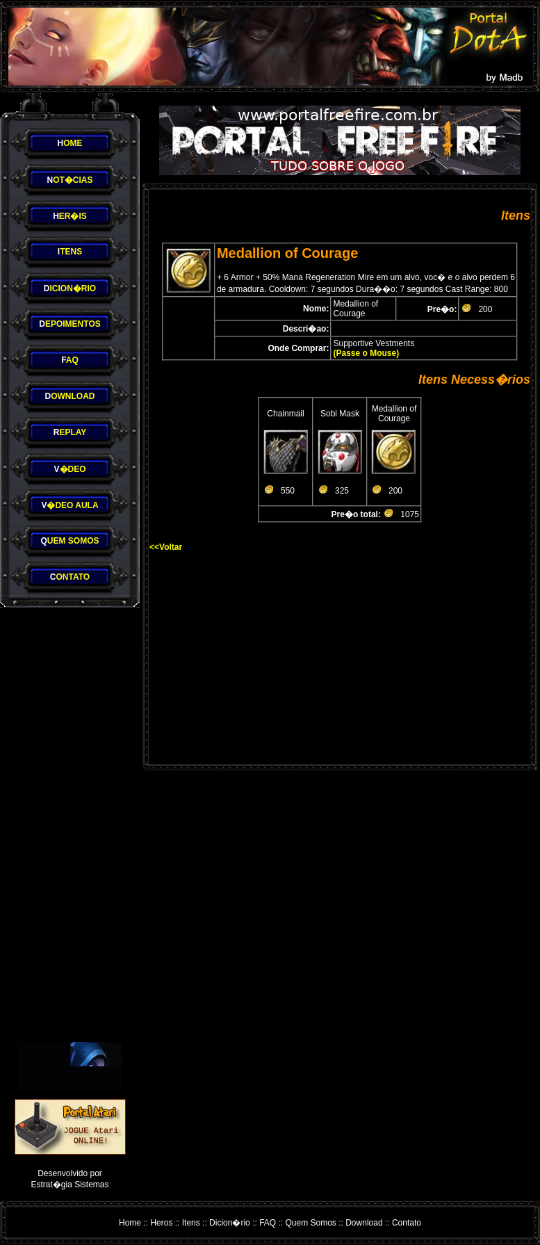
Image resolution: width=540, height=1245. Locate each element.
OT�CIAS (69, 180)
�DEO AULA (69, 505)
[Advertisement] (70, 825)
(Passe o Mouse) (366, 353)
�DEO (69, 469)
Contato (406, 1223)
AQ (70, 360)
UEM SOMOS (69, 541)
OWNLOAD (70, 396)
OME (69, 143)
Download (363, 1223)
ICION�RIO (70, 288)
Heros (161, 1223)
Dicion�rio (229, 1223)
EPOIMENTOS (69, 324)
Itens (191, 1223)
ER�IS (70, 216)
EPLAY (70, 432)
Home (130, 1223)
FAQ (267, 1223)
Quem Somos (311, 1223)
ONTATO (70, 577)
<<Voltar (165, 547)
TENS (70, 252)
